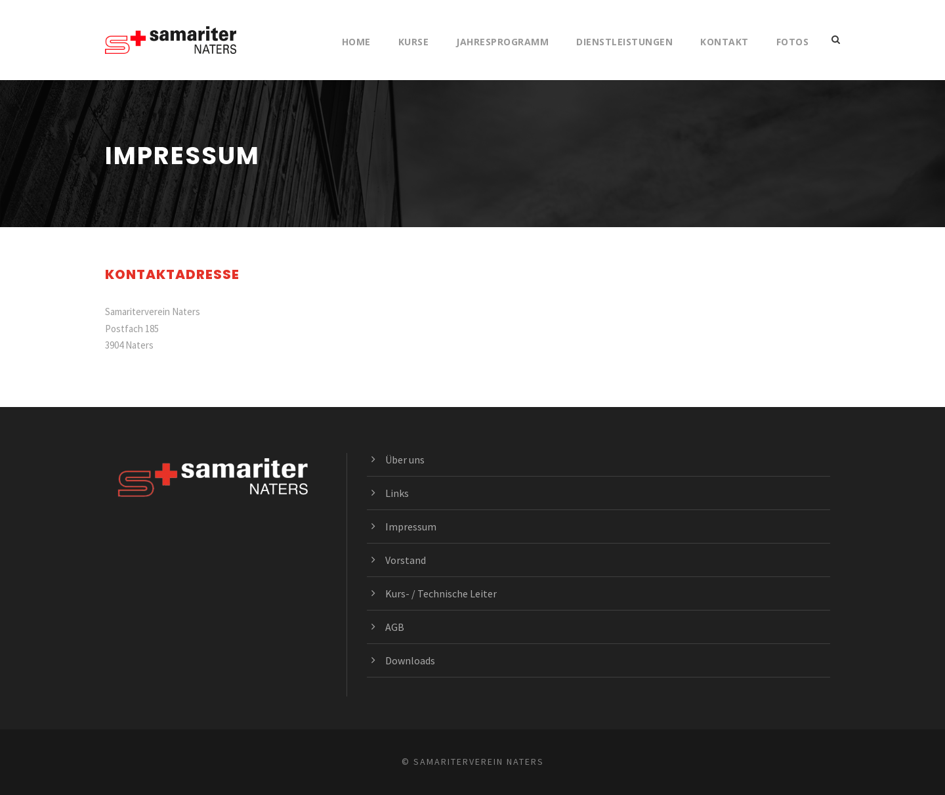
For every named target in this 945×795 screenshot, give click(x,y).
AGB (394, 627)
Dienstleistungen (624, 41)
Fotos (792, 41)
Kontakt (724, 41)
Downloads (410, 660)
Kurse (413, 41)
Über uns (405, 459)
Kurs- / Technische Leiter (441, 593)
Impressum (410, 526)
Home (356, 41)
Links (397, 493)
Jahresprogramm (502, 41)
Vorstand (405, 560)
